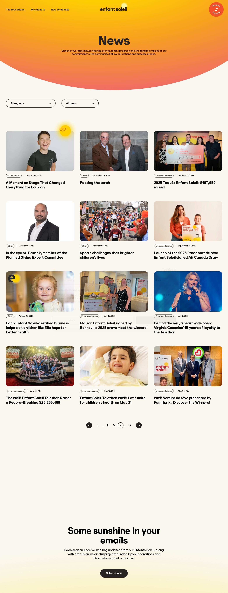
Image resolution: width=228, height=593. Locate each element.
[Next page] (139, 425)
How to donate (61, 10)
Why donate (39, 10)
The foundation (17, 10)
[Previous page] (89, 425)
